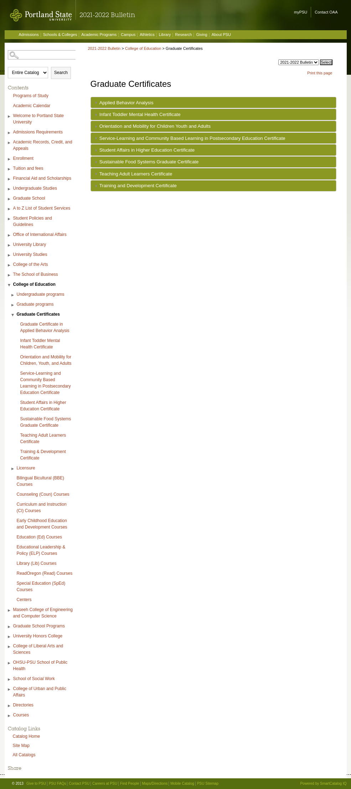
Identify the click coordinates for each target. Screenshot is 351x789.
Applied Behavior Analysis (126, 102)
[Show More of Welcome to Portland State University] (9, 116)
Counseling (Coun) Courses (43, 494)
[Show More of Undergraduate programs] (13, 295)
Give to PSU (36, 783)
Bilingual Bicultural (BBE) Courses (40, 481)
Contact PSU (79, 783)
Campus (128, 34)
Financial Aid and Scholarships (42, 178)
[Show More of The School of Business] (9, 275)
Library (165, 34)
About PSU (221, 34)
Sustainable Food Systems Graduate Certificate (45, 422)
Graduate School (29, 198)
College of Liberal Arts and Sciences (38, 649)
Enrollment (23, 158)
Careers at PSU (104, 783)
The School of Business (35, 274)
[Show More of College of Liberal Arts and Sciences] (9, 646)
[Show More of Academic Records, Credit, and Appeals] (9, 142)
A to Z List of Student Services (42, 208)
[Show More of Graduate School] (9, 199)
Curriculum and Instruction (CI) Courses (42, 507)
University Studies (30, 254)
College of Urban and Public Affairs (39, 692)
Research (183, 34)
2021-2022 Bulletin (104, 48)
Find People (129, 783)
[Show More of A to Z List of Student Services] (9, 209)
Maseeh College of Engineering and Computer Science (43, 613)
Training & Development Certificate (43, 455)
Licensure (26, 467)
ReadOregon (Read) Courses (45, 573)
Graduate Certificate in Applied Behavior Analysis (44, 327)
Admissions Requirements (38, 132)
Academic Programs (99, 34)
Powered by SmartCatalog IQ (323, 783)
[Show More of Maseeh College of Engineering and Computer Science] (9, 610)
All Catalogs (24, 754)
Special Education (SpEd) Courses (41, 586)
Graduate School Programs (39, 626)
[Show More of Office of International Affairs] (9, 235)
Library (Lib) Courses (37, 563)
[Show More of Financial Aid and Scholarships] (9, 179)
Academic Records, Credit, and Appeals (42, 145)
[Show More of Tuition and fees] (9, 169)
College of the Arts (30, 264)
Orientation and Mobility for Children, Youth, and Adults (46, 360)
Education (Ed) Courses (39, 537)
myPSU (300, 12)
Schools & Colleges (60, 34)
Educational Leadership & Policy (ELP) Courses (41, 550)
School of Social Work (34, 678)
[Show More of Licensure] (13, 468)
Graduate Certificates (38, 314)
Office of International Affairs (40, 234)
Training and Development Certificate (138, 185)
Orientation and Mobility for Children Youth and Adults (155, 126)
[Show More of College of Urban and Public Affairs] (9, 689)
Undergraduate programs (40, 294)
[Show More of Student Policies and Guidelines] (9, 219)
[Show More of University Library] (9, 245)
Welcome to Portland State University (38, 119)
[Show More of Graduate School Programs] (9, 626)
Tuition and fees (28, 168)
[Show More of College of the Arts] (9, 265)
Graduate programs (35, 304)
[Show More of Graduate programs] (13, 305)
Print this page (319, 73)
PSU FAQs (57, 783)
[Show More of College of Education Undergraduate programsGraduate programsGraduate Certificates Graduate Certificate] (9, 285)
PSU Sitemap (207, 783)
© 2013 (18, 783)
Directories (23, 705)
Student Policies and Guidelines (32, 221)
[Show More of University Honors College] (9, 636)
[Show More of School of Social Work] (9, 679)
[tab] (213, 102)
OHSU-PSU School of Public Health (40, 665)
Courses (21, 714)
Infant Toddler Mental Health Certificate (40, 343)
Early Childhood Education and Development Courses (42, 524)
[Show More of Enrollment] (9, 159)
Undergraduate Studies (35, 188)
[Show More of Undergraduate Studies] (9, 189)
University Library (29, 244)
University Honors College (38, 635)
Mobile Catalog (182, 783)
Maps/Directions (155, 783)
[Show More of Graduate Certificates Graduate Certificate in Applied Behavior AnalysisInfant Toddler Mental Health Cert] (13, 315)
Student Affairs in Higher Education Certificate (43, 405)
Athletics (147, 34)
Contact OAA (326, 12)
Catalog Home (26, 736)
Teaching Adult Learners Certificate (43, 438)
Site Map (21, 745)
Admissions (29, 34)
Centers (24, 599)
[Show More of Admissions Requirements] (9, 133)
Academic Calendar (32, 105)
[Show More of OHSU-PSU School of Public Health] (9, 663)
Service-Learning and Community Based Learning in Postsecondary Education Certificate (45, 383)
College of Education (34, 284)
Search (61, 72)
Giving (201, 34)
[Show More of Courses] (9, 715)
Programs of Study (30, 95)
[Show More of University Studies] (9, 255)
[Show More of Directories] (9, 706)
